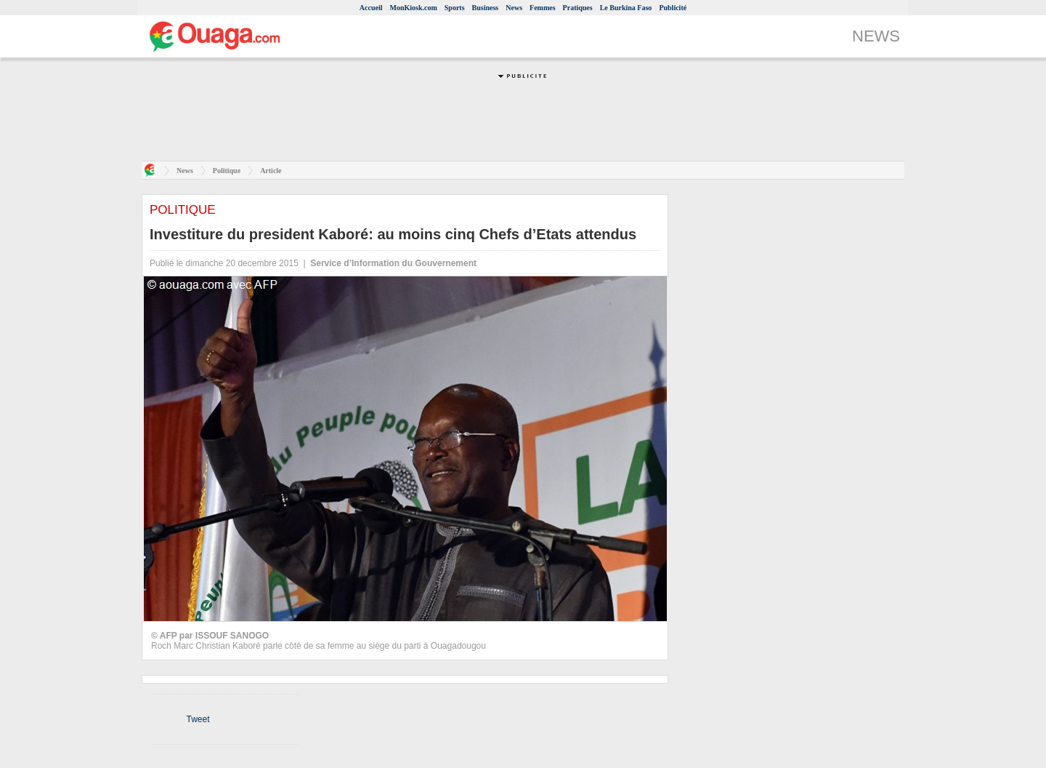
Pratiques (578, 8)
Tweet (197, 719)
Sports (455, 8)
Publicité (672, 8)
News (514, 8)
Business (485, 8)
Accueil (371, 8)
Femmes (543, 8)
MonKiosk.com (413, 8)
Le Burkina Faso (626, 8)
